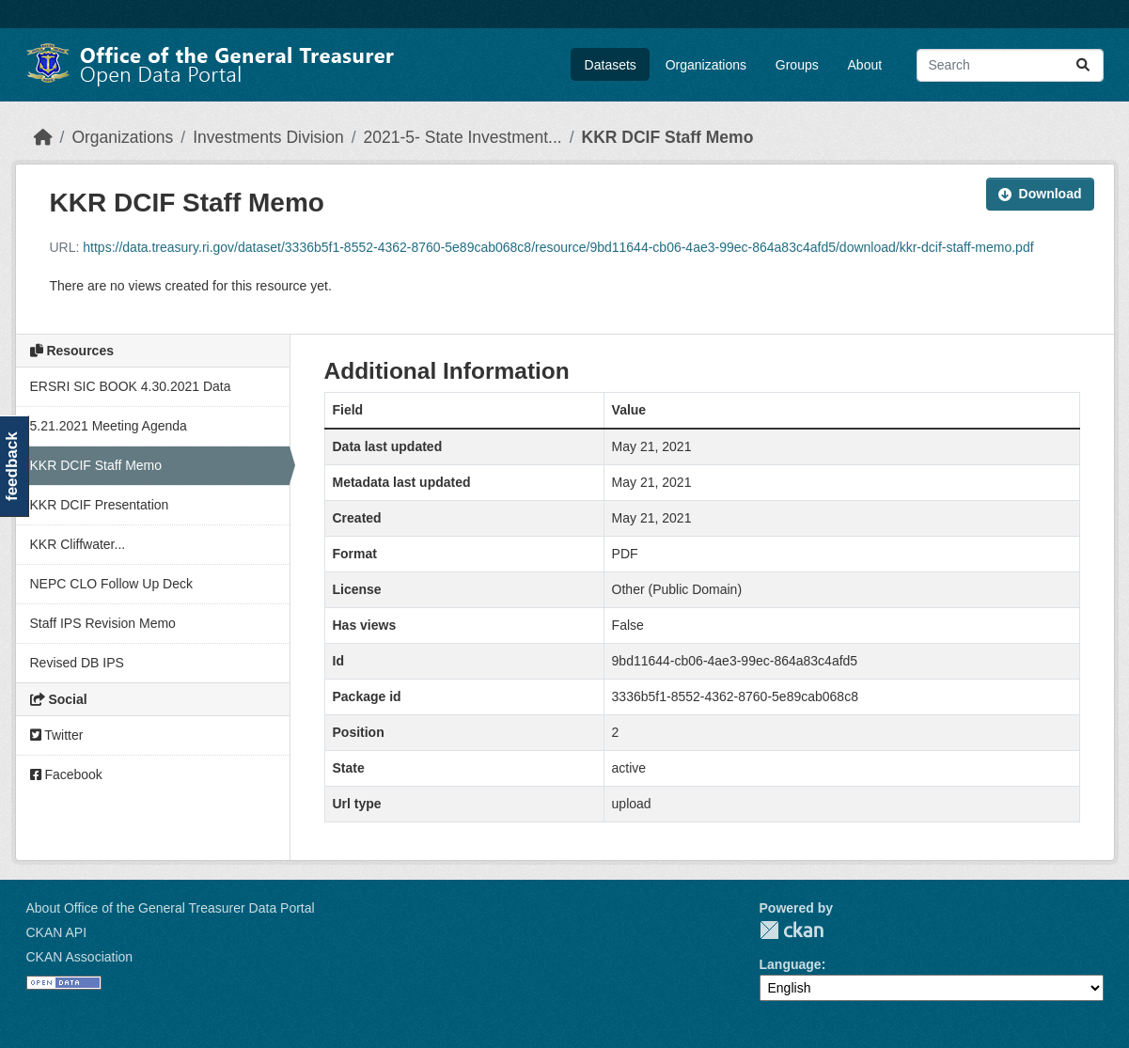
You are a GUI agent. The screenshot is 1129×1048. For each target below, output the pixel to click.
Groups (797, 64)
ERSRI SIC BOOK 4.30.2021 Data (130, 386)
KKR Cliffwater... (78, 544)
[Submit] (1083, 65)
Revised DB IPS (77, 662)
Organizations (706, 64)
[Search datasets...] (1010, 65)
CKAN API (56, 932)
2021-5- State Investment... (463, 137)
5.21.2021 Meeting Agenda (108, 425)
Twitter (57, 735)
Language (791, 964)
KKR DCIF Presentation (99, 504)
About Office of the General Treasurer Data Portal (170, 907)
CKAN (791, 930)
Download (1040, 193)
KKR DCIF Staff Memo (668, 137)
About (865, 64)
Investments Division (268, 137)
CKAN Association (79, 956)
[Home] (43, 137)
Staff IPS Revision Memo (103, 623)
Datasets (610, 64)
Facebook (66, 774)
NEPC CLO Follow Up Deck (112, 583)
